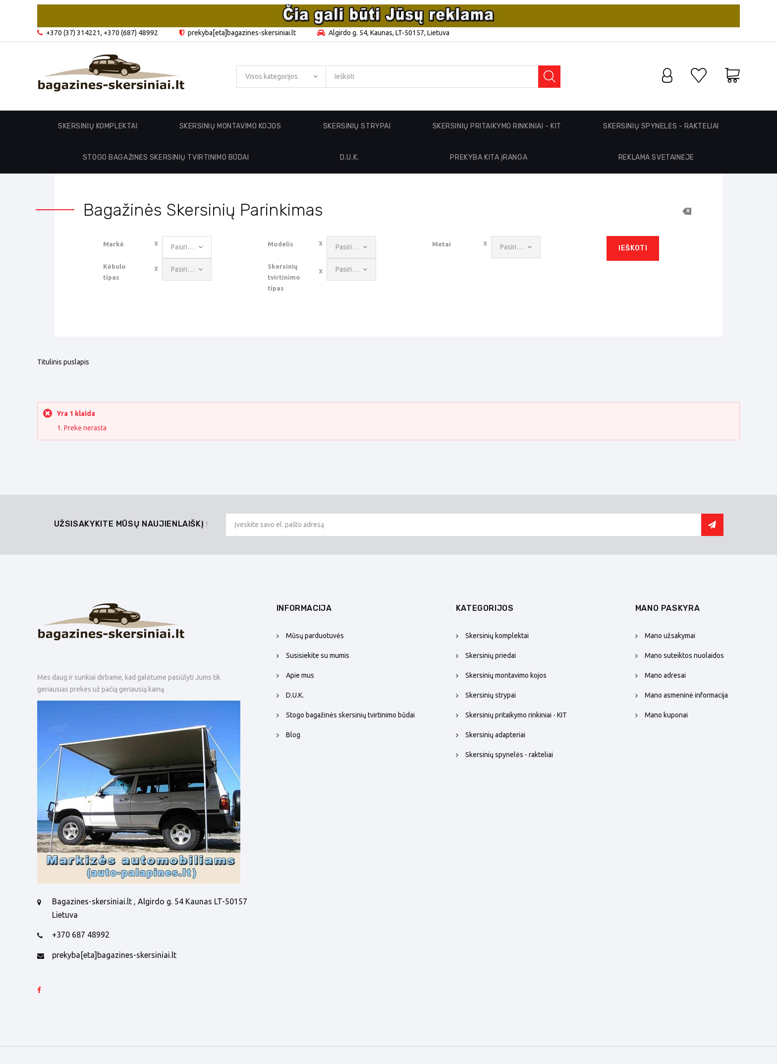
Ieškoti (632, 248)
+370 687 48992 (81, 934)
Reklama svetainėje (656, 157)
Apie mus (300, 675)
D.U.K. (349, 157)
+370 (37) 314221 (73, 33)
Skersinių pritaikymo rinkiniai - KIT (516, 715)
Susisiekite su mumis (317, 655)
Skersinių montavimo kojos (506, 675)
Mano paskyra (667, 608)
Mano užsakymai (670, 636)
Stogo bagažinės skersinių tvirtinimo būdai (166, 157)
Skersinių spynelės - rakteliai (509, 755)
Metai (441, 243)
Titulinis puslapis (63, 362)
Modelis (280, 243)
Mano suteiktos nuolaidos (684, 655)
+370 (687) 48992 (131, 33)
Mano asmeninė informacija (686, 695)
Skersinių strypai (490, 695)
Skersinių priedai (490, 655)
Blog (293, 735)
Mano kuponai (666, 715)
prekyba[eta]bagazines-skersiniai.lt (114, 954)
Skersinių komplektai (497, 636)
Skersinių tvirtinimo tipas (284, 277)
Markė (113, 243)
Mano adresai (665, 675)
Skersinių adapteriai (495, 735)
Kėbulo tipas (114, 272)
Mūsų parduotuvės (315, 636)
